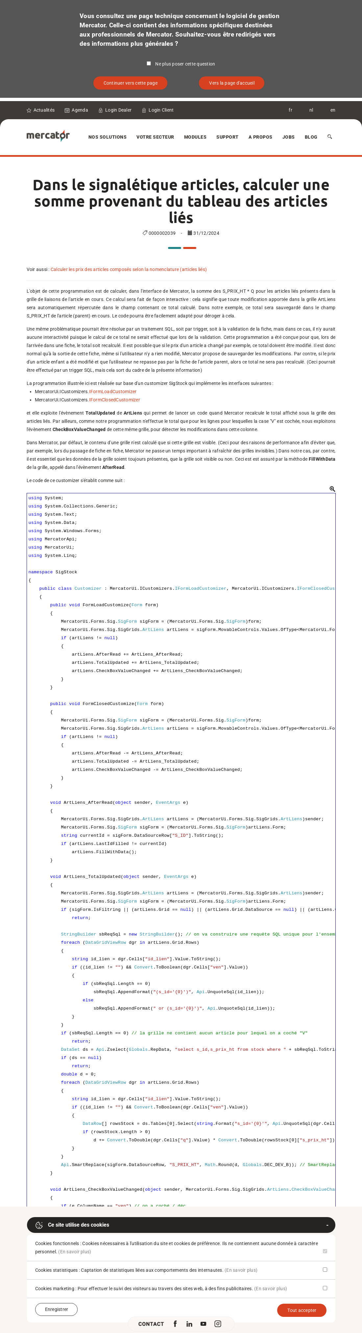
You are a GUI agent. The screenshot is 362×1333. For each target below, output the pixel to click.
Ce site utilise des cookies (72, 1225)
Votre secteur (155, 137)
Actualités (44, 110)
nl (311, 110)
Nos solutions (107, 137)
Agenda (80, 110)
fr (290, 110)
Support (227, 137)
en (333, 110)
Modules (195, 137)
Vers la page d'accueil (231, 83)
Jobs (288, 137)
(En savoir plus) (74, 1251)
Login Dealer (118, 110)
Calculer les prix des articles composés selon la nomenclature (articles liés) (129, 269)
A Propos (261, 137)
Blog (311, 137)
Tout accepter (301, 1310)
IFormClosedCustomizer (114, 399)
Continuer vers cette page (130, 83)
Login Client (161, 110)
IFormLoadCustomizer (113, 391)
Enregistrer (56, 1309)
